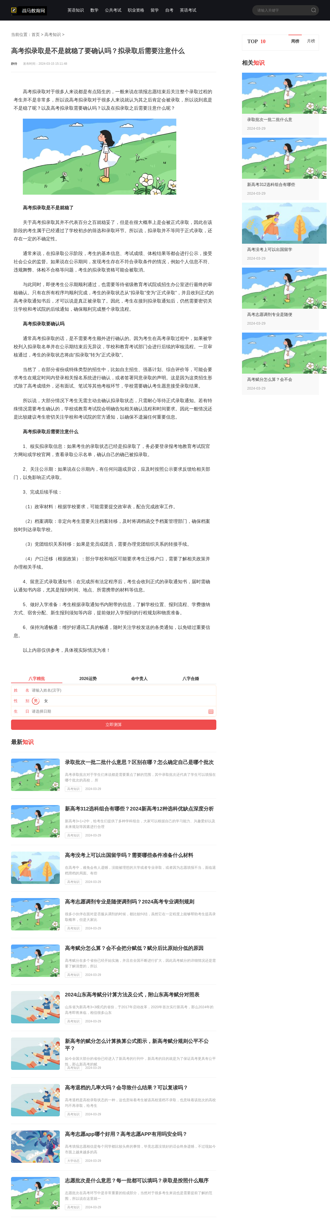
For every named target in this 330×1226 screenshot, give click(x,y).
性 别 (21, 701)
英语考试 (188, 10)
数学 (94, 10)
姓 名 (21, 690)
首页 (36, 34)
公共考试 (113, 10)
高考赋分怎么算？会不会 (269, 379)
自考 (169, 10)
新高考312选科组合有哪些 (271, 184)
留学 (155, 10)
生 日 (21, 711)
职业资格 (136, 10)
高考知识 (52, 34)
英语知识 (75, 10)
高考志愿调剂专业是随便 (269, 314)
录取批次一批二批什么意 (269, 119)
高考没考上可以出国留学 (269, 249)
